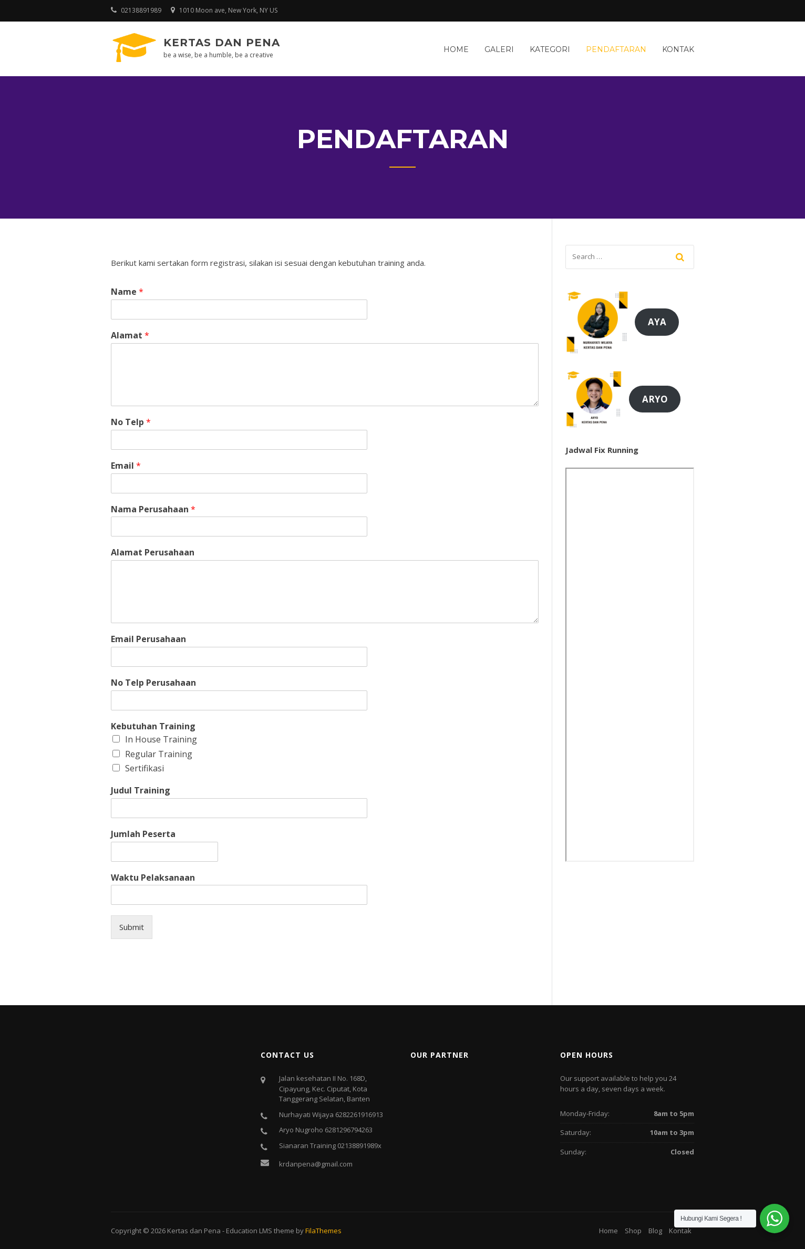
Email (126, 465)
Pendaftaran (616, 49)
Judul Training (140, 790)
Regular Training (158, 754)
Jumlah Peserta (143, 834)
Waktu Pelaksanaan (153, 877)
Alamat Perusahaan (152, 552)
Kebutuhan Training (153, 726)
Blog (655, 1230)
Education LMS (249, 1230)
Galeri (499, 49)
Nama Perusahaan (153, 509)
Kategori (550, 49)
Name (127, 291)
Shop (633, 1230)
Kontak (678, 49)
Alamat (130, 335)
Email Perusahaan (148, 639)
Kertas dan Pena (221, 42)
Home (456, 49)
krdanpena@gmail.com (316, 1164)
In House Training (161, 739)
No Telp (131, 422)
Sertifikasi (144, 768)
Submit (131, 927)
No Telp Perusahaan (153, 682)
